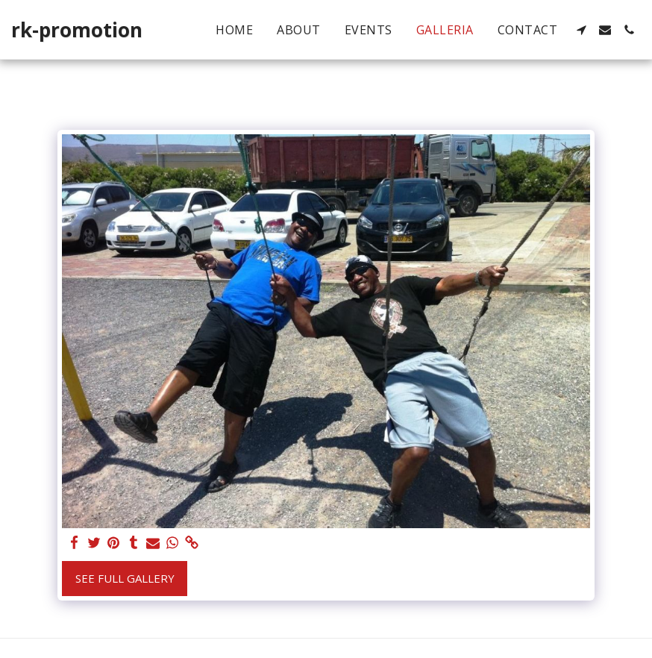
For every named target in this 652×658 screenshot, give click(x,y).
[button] (581, 30)
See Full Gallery (125, 578)
